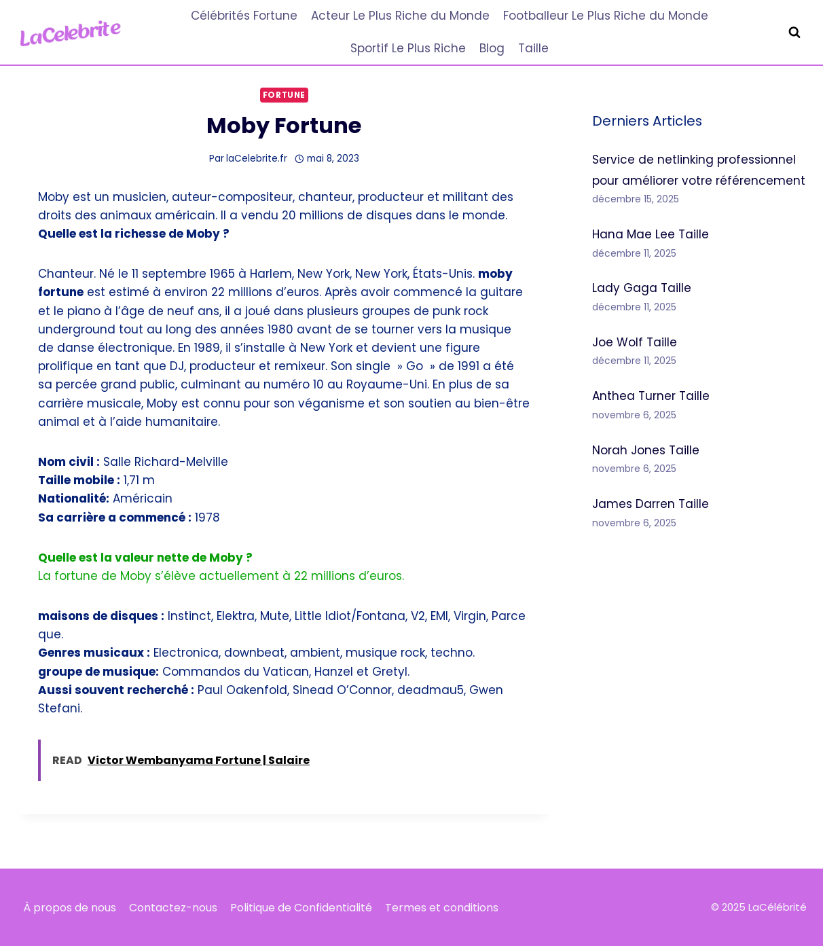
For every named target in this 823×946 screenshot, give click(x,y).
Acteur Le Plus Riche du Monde (400, 15)
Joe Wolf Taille (634, 342)
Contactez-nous (173, 907)
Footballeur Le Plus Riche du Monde (605, 15)
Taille (533, 48)
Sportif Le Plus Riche (408, 48)
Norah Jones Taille (645, 450)
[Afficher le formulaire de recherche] (794, 32)
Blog (492, 48)
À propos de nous (69, 907)
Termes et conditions (441, 907)
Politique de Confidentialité (301, 907)
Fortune (284, 95)
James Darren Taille (650, 504)
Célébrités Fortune (244, 15)
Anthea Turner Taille (651, 396)
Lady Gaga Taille (641, 288)
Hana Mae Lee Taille (650, 234)
